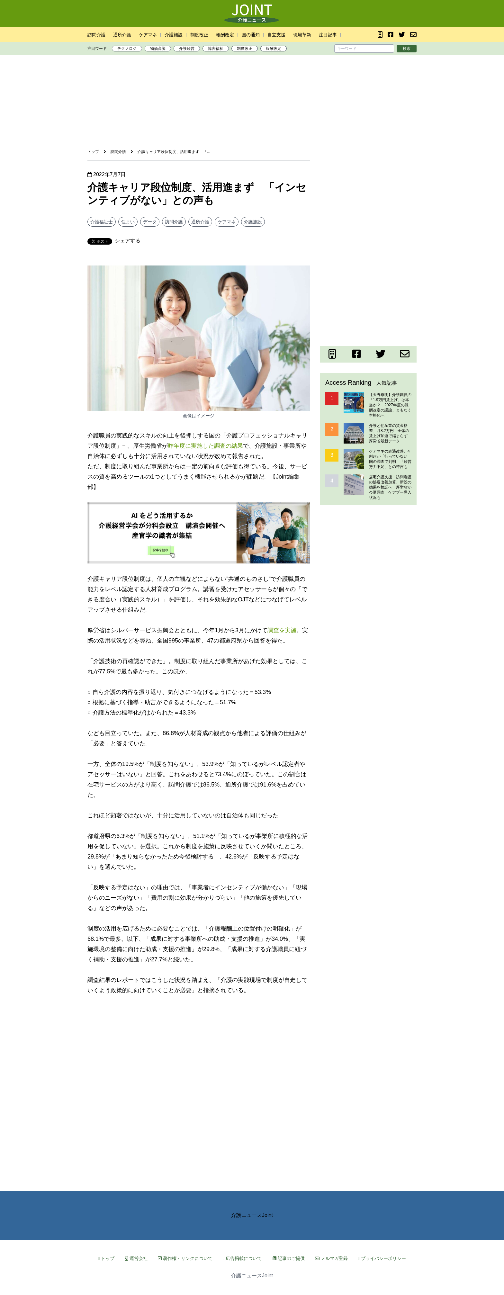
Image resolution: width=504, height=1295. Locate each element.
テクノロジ (127, 48)
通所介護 (122, 34)
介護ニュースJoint (252, 1215)
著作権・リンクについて (185, 1258)
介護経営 (186, 48)
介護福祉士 (101, 221)
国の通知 (251, 34)
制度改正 (199, 34)
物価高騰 (158, 48)
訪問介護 (96, 34)
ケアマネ (148, 34)
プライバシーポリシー (382, 1258)
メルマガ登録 (331, 1258)
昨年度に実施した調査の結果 (205, 446)
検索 (406, 48)
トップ (106, 1258)
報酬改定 (225, 34)
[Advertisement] (252, 80)
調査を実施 (281, 630)
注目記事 (328, 34)
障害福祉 (215, 48)
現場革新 (302, 34)
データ (150, 221)
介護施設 (174, 34)
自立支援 (276, 34)
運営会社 (136, 1258)
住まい (128, 221)
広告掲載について (242, 1258)
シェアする (127, 240)
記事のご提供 (288, 1258)
